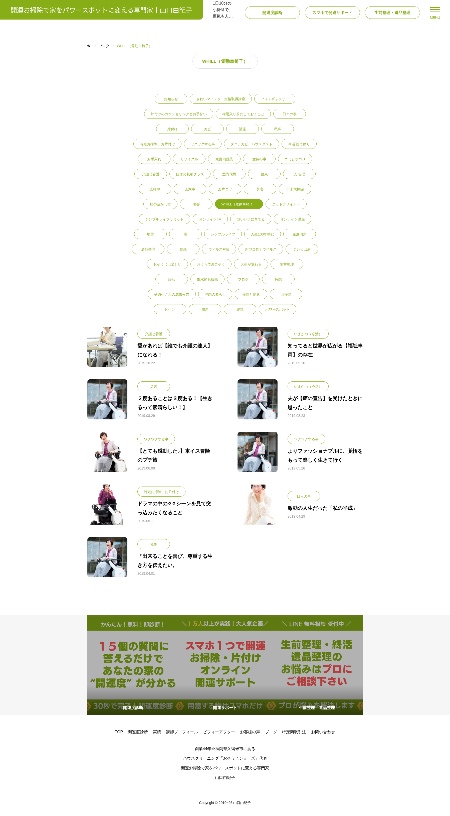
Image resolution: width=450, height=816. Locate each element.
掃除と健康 (251, 300)
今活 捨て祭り (299, 150)
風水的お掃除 (207, 285)
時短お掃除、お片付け (157, 150)
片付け (172, 135)
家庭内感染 (224, 165)
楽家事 (190, 195)
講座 (242, 135)
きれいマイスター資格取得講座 (220, 104)
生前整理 (287, 270)
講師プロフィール (182, 737)
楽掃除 (155, 195)
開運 (204, 315)
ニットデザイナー (286, 210)
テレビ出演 (302, 255)
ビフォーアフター (219, 737)
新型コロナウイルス (261, 255)
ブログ (243, 285)
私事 (277, 135)
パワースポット (277, 315)
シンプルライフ (223, 240)
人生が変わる (251, 270)
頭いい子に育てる (251, 225)
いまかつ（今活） (308, 339)
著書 (196, 210)
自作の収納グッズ (190, 180)
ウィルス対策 (219, 255)
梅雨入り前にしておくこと (243, 120)
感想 (278, 285)
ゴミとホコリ (295, 165)
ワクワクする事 (202, 150)
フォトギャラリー (275, 104)
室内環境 (229, 180)
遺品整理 (148, 255)
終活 (171, 285)
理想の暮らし (215, 300)
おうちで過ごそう (211, 270)
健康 (264, 180)
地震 (150, 240)
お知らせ (171, 104)
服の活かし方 (160, 210)
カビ (207, 135)
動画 (183, 255)
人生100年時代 (262, 240)
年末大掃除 (295, 195)
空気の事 (259, 165)
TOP (119, 737)
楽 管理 (299, 180)
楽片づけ (225, 195)
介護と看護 (150, 180)
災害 (260, 195)
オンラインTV (210, 225)
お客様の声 (250, 737)
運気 (240, 315)
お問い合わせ (323, 737)
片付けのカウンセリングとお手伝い (179, 120)
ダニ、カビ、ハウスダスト (252, 150)
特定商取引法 (294, 737)
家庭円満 (300, 240)
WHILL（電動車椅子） (239, 210)
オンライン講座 (292, 225)
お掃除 (286, 300)
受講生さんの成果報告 (171, 300)
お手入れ (154, 165)
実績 (157, 737)
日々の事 (290, 120)
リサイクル (189, 165)
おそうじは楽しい (167, 270)
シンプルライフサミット (164, 225)
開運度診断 (138, 737)
